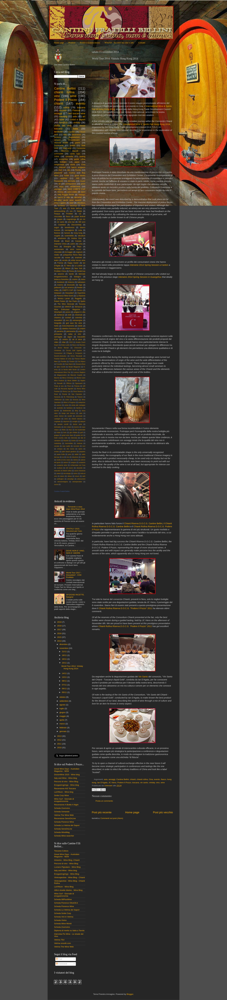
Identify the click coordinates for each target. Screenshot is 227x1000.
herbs (56, 326)
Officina (68, 383)
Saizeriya (73, 206)
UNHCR (68, 307)
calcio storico (59, 416)
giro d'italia (73, 432)
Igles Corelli (61, 367)
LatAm (72, 244)
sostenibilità (69, 236)
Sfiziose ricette (61, 143)
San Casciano (77, 394)
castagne (57, 419)
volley (56, 290)
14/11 (64, 673)
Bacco (74, 345)
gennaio (63, 731)
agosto (63, 705)
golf (81, 432)
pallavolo (57, 288)
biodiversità (67, 410)
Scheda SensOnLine (63, 829)
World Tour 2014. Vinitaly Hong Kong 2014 (72, 667)
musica (72, 173)
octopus (60, 449)
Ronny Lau (66, 391)
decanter (78, 197)
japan (77, 162)
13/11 (64, 677)
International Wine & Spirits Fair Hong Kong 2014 (146, 124)
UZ (80, 214)
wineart (57, 140)
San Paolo (73, 301)
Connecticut (58, 353)
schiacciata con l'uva (78, 465)
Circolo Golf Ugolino (74, 350)
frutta (58, 432)
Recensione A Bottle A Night (66, 805)
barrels (56, 410)
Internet (62, 167)
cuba (80, 230)
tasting (82, 156)
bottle (66, 175)
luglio (62, 708)
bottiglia (63, 162)
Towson (80, 397)
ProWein (69, 214)
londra (73, 440)
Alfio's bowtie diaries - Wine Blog (68, 890)
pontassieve (70, 184)
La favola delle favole (69, 369)
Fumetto (59, 364)
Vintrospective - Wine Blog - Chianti (69, 877)
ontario (82, 329)
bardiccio (79, 408)
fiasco (163, 779)
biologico (77, 277)
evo (67, 320)
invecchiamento (68, 326)
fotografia (58, 323)
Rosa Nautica (78, 391)
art (84, 116)
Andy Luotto (65, 345)
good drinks (80, 175)
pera (69, 454)
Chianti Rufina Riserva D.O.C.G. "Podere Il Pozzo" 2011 (125, 608)
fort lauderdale (80, 430)
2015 (59, 637)
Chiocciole (78, 348)
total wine (67, 148)
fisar (70, 430)
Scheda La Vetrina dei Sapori (66, 825)
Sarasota (57, 397)
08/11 (64, 681)
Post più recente (102, 812)
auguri (56, 227)
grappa (56, 435)
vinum (77, 476)
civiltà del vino (62, 125)
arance (59, 405)
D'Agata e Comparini (74, 353)
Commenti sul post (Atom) (111, 818)
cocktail (68, 318)
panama (60, 331)
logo (80, 285)
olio (68, 170)
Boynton (82, 345)
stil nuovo (69, 468)
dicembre (64, 644)
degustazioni (74, 137)
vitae (64, 342)
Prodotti (71, 43)
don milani (67, 427)
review (67, 258)
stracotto (80, 468)
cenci (66, 419)
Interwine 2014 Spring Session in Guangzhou (139, 277)
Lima (80, 244)
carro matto (72, 192)
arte (75, 116)
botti (69, 315)
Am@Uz (63, 122)
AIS (77, 178)
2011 (59, 744)
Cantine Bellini (122, 779)
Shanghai (67, 247)
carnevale (79, 416)
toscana (135, 782)
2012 (59, 740)
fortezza (71, 282)
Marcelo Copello (76, 375)
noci (83, 446)
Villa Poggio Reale (65, 195)
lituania (65, 440)
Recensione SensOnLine (65, 818)
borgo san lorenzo (68, 413)
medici (56, 255)
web (83, 476)
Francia (60, 263)
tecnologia (67, 473)
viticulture (81, 236)
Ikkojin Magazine (74, 367)
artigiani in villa (79, 312)
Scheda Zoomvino (62, 808)
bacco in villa (64, 197)
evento (157, 779)
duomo (76, 427)
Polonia (76, 386)
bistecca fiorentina (61, 279)
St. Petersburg (69, 397)
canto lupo (75, 154)
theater (80, 288)
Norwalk (60, 383)
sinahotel (78, 258)
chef (60, 170)
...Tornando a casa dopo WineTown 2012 (75, 508)
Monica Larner (64, 299)
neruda (56, 446)
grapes (60, 219)
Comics (79, 290)
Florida (78, 170)
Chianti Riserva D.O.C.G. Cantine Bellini (142, 523)
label (71, 203)
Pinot (69, 386)
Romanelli (58, 181)
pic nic (82, 219)
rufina (66, 107)
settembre (64, 701)
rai (63, 457)
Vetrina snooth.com (62, 943)
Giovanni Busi (80, 364)
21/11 (64, 651)
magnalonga (71, 219)
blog (76, 410)
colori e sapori (77, 119)
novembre (64, 648)
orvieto (56, 451)
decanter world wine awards (67, 200)
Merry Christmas (68, 378)
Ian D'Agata (102, 782)
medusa (79, 443)
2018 (59, 626)
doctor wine (77, 424)
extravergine (77, 320)
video (56, 342)
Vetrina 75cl (59, 940)
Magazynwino (62, 375)
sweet (59, 473)
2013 (59, 736)
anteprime (81, 402)
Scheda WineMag (62, 832)
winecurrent (81, 479)
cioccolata (58, 217)
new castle (66, 446)
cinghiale (57, 421)
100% (56, 156)
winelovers (62, 238)
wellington (60, 479)
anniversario (59, 249)
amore (67, 312)
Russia (64, 394)
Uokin (67, 399)
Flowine (72, 361)
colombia (78, 318)
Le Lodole (79, 266)
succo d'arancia (79, 471)
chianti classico (77, 419)
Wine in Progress (69, 402)
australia (60, 408)
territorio (58, 131)
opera (80, 449)
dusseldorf (58, 320)
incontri (63, 110)
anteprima (63, 159)
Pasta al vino (59, 386)
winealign (70, 479)
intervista (74, 438)
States (72, 145)
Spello (82, 301)
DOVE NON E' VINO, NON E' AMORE (75, 552)
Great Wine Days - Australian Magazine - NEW (66, 770)
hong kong (78, 233)
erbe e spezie (60, 203)
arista (66, 405)
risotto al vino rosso (63, 460)
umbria (65, 339)
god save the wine (74, 323)
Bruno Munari (63, 348)
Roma (71, 271)
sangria (73, 462)
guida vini (79, 435)
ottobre (63, 697)
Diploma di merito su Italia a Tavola (69, 930)
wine (163, 782)
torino (75, 473)
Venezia (75, 399)
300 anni (81, 222)
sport (83, 192)
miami (56, 329)
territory (57, 137)
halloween (81, 282)
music (82, 181)
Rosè (56, 394)
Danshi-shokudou (60, 356)
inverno (60, 285)
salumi (65, 462)
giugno (63, 712)
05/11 (64, 692)
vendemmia (75, 186)
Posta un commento (104, 801)
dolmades (57, 427)
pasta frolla (61, 454)
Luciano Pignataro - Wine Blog (67, 867)
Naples (82, 380)
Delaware (58, 293)
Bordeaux (61, 206)
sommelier (58, 154)
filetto (64, 430)
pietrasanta (70, 331)
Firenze (76, 110)
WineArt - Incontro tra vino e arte (119, 43)
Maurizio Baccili (69, 151)
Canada (78, 241)
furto (64, 432)
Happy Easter (73, 263)
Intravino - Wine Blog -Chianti (67, 860)
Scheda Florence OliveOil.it (66, 903)
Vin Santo (143, 676)
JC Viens (112, 782)
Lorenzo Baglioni (79, 372)
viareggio (58, 189)
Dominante (59, 145)
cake (80, 413)
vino (158, 782)
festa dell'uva (76, 208)
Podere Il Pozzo (124, 782)
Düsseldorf (69, 293)
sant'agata (58, 337)
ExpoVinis (81, 293)
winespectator (77, 481)
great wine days (67, 435)
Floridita (63, 361)
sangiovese (59, 164)
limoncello (71, 285)
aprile (62, 720)
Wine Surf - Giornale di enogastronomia (64, 800)
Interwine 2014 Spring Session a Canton (149, 265)
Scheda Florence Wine (64, 822)
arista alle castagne (78, 405)
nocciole (76, 446)
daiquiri (82, 421)
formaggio (69, 252)
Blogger (130, 994)
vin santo (144, 782)
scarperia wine (62, 465)
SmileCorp (81, 271)
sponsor (63, 178)
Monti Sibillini (72, 380)
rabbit (76, 454)
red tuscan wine (76, 113)
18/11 (64, 655)
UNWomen (58, 399)
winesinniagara (62, 481)
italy (65, 134)
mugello (57, 236)
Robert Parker (59, 301)
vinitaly (152, 782)
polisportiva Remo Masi (72, 255)
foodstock (60, 282)
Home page (59, 43)
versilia (65, 260)
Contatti (141, 43)
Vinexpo (81, 195)
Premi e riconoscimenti (90, 43)
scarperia (82, 462)
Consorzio (80, 148)
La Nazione (80, 296)
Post (59, 959)
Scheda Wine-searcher (64, 836)
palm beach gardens (69, 451)
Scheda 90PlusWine (63, 899)
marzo (62, 724)
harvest (67, 233)
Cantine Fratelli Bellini (61, 491)
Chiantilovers (74, 140)
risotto (83, 457)
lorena (81, 440)
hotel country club (60, 438)
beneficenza (69, 227)
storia (72, 164)
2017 (59, 629)
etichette (71, 181)
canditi (69, 416)
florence (57, 233)
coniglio (74, 421)
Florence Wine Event (65, 296)
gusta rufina (79, 159)
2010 (59, 747)
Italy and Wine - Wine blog (65, 778)
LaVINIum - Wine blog (63, 792)
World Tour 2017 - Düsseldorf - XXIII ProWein (74, 575)
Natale (79, 211)
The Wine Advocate (65, 304)
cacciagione (69, 230)
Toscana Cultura (61, 851)
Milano (68, 268)
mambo (71, 132)
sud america (69, 288)
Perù (56, 247)
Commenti (61, 964)
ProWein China (60, 271)
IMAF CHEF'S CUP (76, 189)
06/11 (64, 688)
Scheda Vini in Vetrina (63, 917)
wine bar (71, 222)
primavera (58, 334)
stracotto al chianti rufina (62, 471)
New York (78, 268)
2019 (71, 342)
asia (106, 779)
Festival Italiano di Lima (62, 359)
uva (71, 211)
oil (59, 184)
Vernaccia (78, 307)
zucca (56, 484)
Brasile (57, 241)
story (61, 186)
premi (77, 143)
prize (83, 184)
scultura (59, 468)
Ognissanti (79, 383)
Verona (60, 192)
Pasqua (57, 214)
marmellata (69, 443)
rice (68, 457)
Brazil (67, 241)
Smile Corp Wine (61, 795)
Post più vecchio (163, 812)
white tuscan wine (78, 260)
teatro (56, 260)
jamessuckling (59, 211)
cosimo (74, 279)
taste (61, 119)
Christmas (57, 350)
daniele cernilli (62, 424)
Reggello (78, 299)
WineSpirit (58, 312)
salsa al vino (74, 334)
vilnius (69, 476)
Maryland (57, 268)
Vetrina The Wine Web (64, 815)
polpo (80, 331)
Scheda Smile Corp (62, 913)
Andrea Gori (76, 238)
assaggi (112, 779)
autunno (61, 274)
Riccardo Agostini (67, 388)
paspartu (82, 451)
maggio (63, 716)
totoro (62, 476)
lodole (80, 326)
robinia (75, 460)
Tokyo (79, 247)
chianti (133, 779)
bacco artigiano (78, 167)
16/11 (64, 659)
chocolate (58, 252)
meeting (63, 116)
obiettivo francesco (69, 329)
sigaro (69, 337)
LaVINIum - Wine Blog (64, 887)
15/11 (64, 663)
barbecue (60, 315)
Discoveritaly (76, 225)
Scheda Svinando (61, 812)
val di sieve (77, 339)
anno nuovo (75, 249)
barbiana (69, 408)
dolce (83, 279)
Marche (56, 378)
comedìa (69, 156)
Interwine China (60, 244)
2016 (59, 633)
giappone (58, 173)
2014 (59, 641)
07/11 (64, 685)
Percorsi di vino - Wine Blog (66, 781)
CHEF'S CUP (67, 290)
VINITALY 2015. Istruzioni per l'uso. (74, 530)
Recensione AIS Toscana (65, 788)
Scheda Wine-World (63, 923)
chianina (57, 318)
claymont (66, 421)
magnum (79, 252)
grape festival (79, 217)
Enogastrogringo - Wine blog (66, 785)
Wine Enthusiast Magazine (67, 310)
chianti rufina (142, 779)
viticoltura (81, 203)
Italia (75, 128)
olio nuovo (70, 449)
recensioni (76, 134)
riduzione (75, 457)
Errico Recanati (76, 356)
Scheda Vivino (60, 920)
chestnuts (78, 315)
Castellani (62, 225)
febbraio (63, 727)
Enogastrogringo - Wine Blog (66, 874)
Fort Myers (81, 361)
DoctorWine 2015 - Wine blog (67, 775)
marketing (57, 443)
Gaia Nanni (69, 364)
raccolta (57, 258)
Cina (151, 779)
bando (71, 274)
